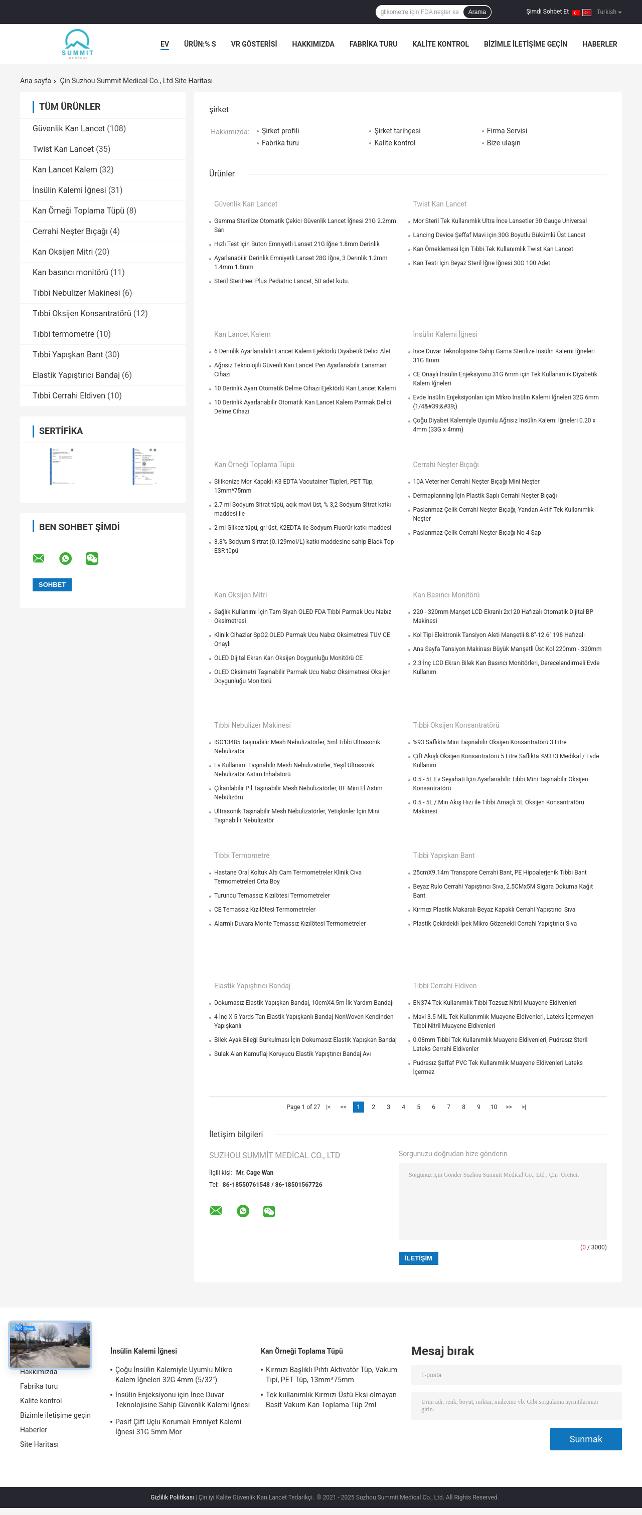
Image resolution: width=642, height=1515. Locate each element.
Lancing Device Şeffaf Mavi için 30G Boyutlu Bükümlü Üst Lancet (499, 235)
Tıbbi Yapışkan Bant (68, 354)
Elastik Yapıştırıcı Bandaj (76, 375)
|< (328, 1107)
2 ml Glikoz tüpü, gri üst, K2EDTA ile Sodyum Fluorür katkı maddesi (302, 527)
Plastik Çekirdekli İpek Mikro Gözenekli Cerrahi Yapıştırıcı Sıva (495, 923)
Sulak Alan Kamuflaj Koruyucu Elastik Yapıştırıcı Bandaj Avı (292, 1053)
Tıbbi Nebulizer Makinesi (76, 293)
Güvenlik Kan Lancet (69, 128)
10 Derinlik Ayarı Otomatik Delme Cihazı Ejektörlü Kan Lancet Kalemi (305, 388)
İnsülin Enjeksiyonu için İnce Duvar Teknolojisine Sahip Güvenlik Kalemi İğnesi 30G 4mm (182, 1401)
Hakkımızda (313, 44)
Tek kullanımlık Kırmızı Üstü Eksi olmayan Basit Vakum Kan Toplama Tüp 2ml (331, 1400)
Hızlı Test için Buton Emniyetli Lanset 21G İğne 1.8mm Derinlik (297, 244)
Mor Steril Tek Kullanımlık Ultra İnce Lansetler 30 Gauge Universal (500, 221)
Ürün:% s (200, 44)
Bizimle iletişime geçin (525, 44)
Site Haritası (39, 1444)
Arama (477, 12)
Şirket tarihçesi (397, 131)
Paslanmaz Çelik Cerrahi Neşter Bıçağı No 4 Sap (477, 532)
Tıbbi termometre (63, 334)
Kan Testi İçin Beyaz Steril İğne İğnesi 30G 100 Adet (481, 263)
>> (509, 1107)
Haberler (599, 44)
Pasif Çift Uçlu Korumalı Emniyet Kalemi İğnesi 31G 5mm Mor (178, 1427)
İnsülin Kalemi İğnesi (69, 190)
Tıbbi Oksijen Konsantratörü (82, 313)
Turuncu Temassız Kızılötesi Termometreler (272, 895)
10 (494, 1107)
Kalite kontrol (440, 44)
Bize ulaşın (504, 143)
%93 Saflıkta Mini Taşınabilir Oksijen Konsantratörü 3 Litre (490, 742)
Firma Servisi (507, 131)
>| (524, 1107)
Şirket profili (280, 131)
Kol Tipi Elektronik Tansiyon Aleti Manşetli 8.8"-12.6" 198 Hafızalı (499, 634)
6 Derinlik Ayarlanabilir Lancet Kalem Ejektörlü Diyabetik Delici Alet (302, 351)
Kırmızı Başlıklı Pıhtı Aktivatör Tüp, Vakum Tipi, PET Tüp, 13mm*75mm (331, 1375)
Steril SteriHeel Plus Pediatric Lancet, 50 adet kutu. (281, 281)
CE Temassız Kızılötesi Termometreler (264, 909)
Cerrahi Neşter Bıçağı (70, 231)
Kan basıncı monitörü (70, 272)
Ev (164, 44)
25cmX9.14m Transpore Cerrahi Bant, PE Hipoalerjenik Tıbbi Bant (500, 872)
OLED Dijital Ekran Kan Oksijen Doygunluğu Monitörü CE (288, 658)
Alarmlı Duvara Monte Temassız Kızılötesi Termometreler (290, 923)
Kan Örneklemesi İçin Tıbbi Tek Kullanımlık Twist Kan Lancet (493, 249)
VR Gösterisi (254, 44)
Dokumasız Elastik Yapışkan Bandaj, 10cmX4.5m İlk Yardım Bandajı (304, 1002)
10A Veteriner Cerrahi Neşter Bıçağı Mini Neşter (476, 481)
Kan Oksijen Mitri (63, 252)
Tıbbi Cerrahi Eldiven (69, 395)
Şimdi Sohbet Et (548, 11)
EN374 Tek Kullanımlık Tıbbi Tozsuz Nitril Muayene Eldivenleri (495, 1002)
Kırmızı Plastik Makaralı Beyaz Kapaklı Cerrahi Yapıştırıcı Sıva (494, 909)
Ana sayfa (35, 81)
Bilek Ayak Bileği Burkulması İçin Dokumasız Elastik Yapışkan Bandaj (305, 1039)
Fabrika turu (373, 44)
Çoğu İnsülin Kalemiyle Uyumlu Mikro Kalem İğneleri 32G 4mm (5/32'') (174, 1375)
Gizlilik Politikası (172, 1497)
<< (344, 1107)
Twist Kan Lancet (63, 149)
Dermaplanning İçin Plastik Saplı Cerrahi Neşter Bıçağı (485, 495)
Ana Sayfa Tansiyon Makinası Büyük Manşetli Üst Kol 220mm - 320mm (507, 649)
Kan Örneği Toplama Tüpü (78, 210)
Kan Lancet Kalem (65, 169)
